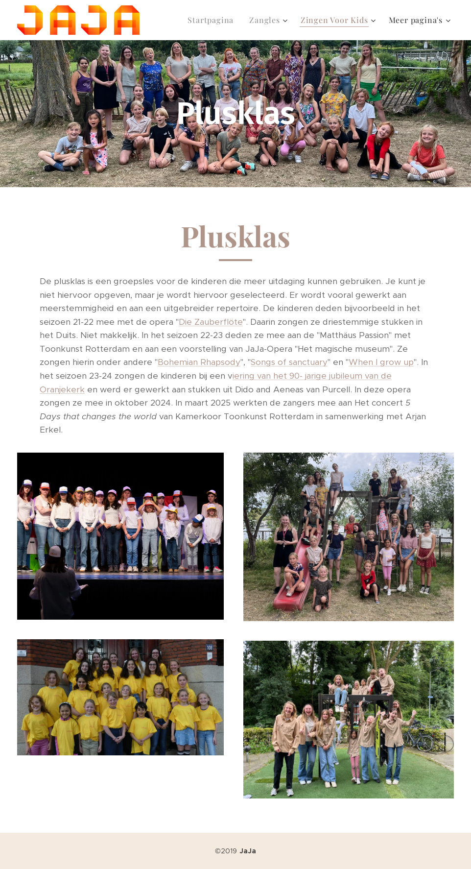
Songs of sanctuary (289, 362)
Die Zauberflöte (211, 321)
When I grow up (381, 362)
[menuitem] (213, 20)
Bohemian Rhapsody (199, 362)
